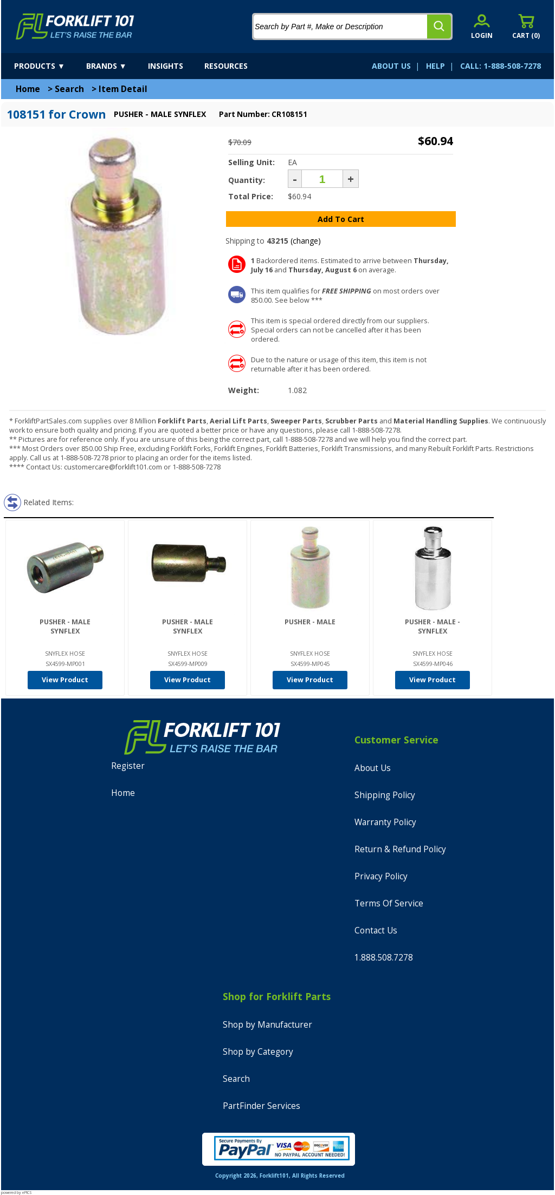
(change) (306, 241)
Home (28, 89)
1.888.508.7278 (383, 957)
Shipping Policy (384, 795)
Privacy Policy (381, 876)
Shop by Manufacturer (267, 1024)
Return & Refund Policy (400, 849)
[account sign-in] (482, 26)
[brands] (116, 66)
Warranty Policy (385, 822)
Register (128, 766)
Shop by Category (258, 1051)
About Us (372, 768)
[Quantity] (322, 178)
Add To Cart (341, 219)
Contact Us (375, 930)
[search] (439, 26)
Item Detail (123, 89)
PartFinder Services (261, 1106)
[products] (49, 66)
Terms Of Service (388, 903)
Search (69, 89)
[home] (75, 26)
